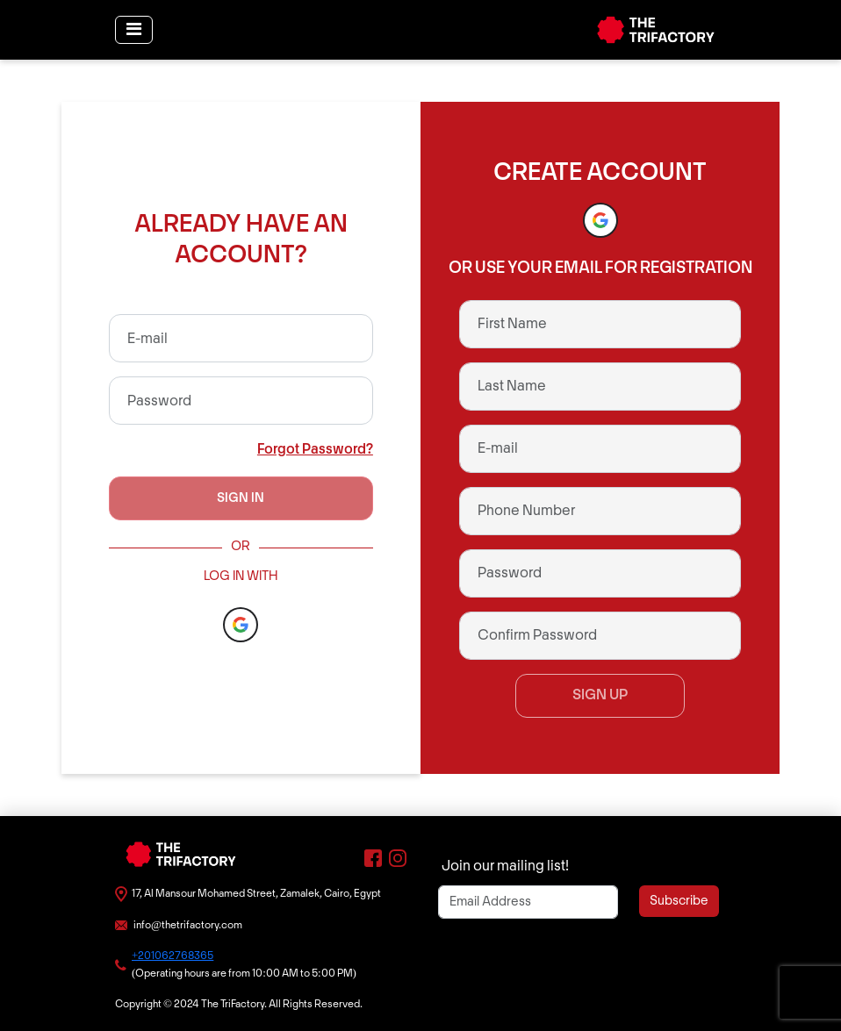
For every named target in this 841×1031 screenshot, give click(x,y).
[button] (240, 624)
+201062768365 (172, 956)
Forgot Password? (315, 449)
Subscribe (679, 901)
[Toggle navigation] (134, 30)
